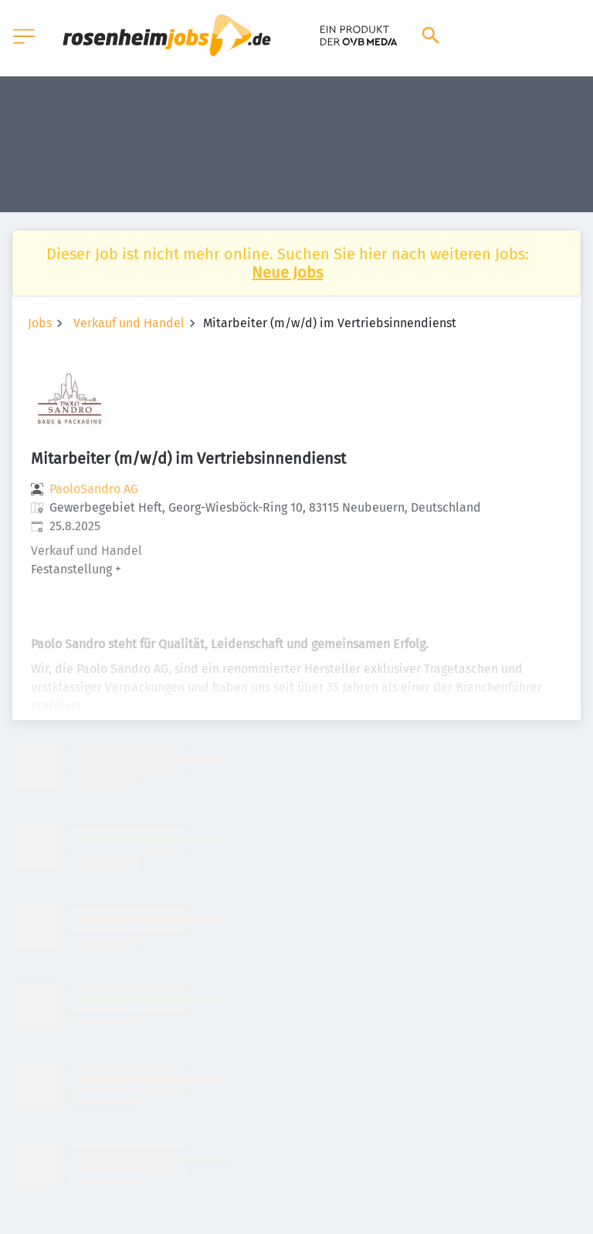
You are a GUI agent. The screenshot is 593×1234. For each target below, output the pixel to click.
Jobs (40, 323)
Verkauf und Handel (129, 323)
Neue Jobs (287, 272)
